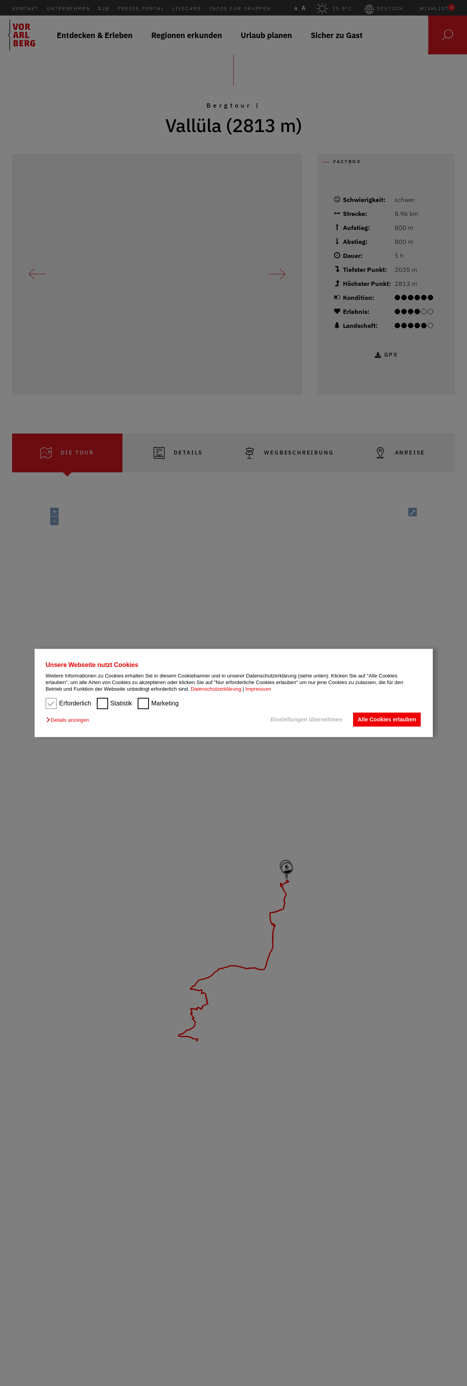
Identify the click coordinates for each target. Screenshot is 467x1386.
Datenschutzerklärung (216, 689)
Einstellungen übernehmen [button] (307, 719)
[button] (69, 720)
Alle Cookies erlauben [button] (387, 719)
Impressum (258, 689)
